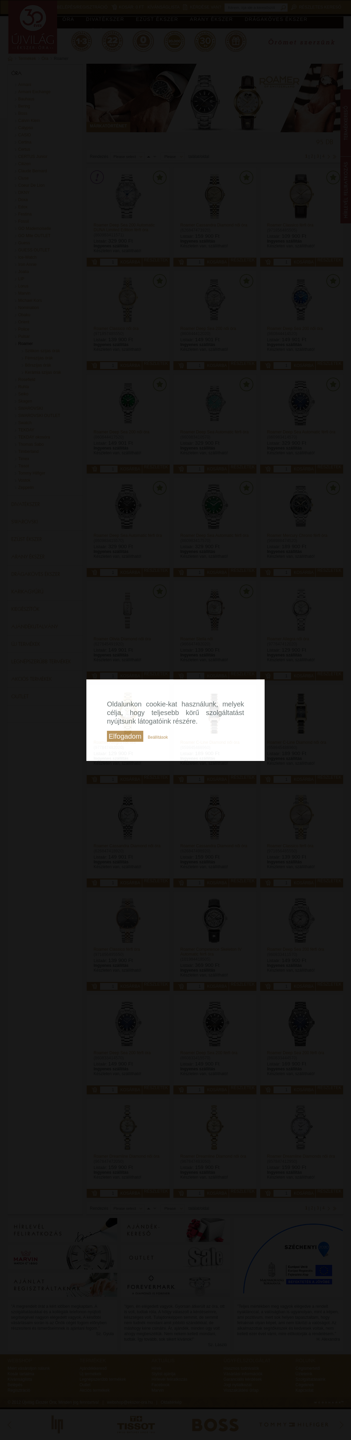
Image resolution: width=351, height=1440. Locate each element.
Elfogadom (125, 736)
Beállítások (158, 737)
